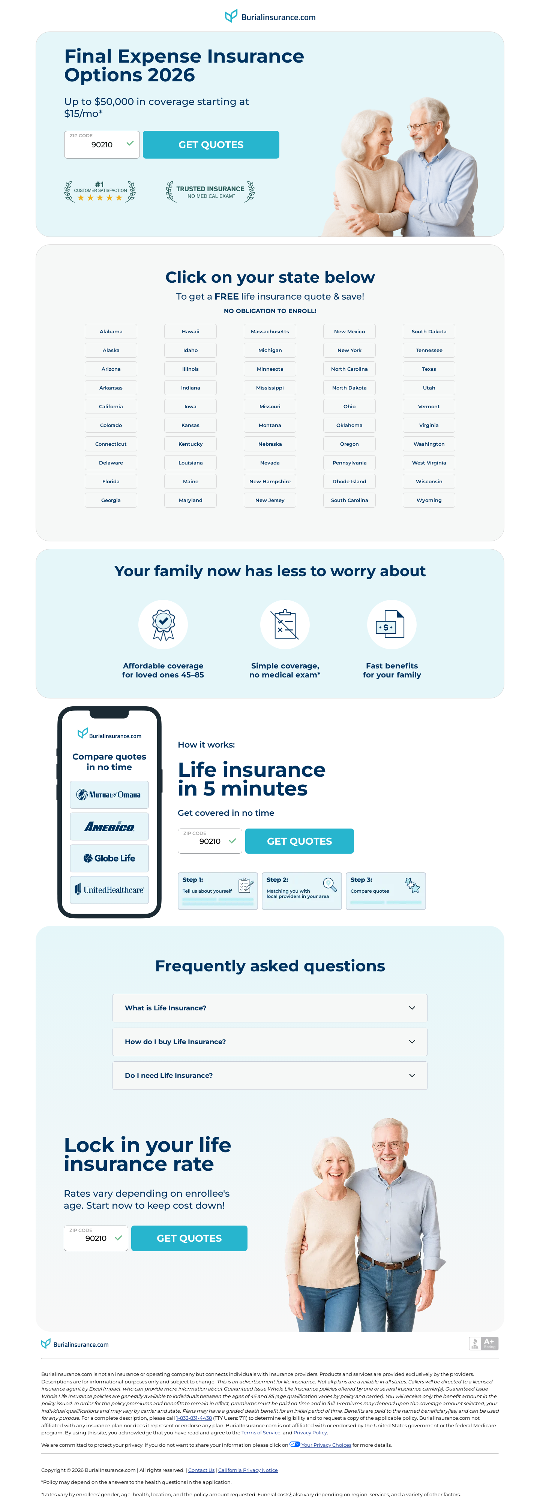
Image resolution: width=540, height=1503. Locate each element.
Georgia (111, 500)
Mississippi (270, 388)
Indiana (190, 388)
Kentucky (190, 444)
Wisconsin (429, 481)
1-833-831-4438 (194, 1418)
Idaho (190, 350)
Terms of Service (261, 1433)
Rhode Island (349, 481)
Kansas (191, 425)
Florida (111, 481)
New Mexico (349, 331)
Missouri (270, 406)
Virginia (429, 425)
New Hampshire (270, 481)
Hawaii (191, 331)
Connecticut (111, 444)
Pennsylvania (350, 463)
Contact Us (201, 1470)
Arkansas (111, 388)
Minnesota (270, 369)
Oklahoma (349, 425)
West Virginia (429, 463)
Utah (429, 388)
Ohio (350, 406)
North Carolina (349, 369)
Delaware (111, 463)
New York (350, 350)
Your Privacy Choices (325, 1445)
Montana (270, 425)
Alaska (111, 350)
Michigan (270, 350)
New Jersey (270, 500)
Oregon (349, 444)
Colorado (111, 425)
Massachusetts (270, 331)
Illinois (190, 369)
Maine (190, 481)
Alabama (111, 331)
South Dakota (429, 331)
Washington (429, 444)
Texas (429, 369)
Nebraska (270, 444)
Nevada (270, 463)
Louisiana (190, 463)
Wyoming (429, 500)
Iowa (190, 406)
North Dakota (349, 388)
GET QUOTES (211, 145)
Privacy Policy (310, 1433)
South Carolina (349, 500)
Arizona (111, 369)
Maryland (190, 500)
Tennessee (429, 350)
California (111, 406)
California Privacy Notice (248, 1470)
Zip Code (81, 135)
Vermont (429, 406)
